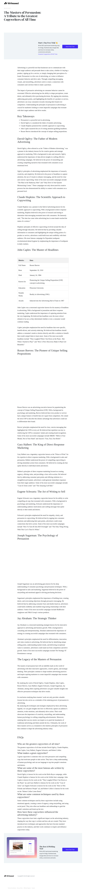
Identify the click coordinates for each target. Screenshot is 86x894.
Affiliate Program (27, 888)
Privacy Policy (20, 888)
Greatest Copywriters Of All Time (47, 54)
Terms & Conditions (12, 888)
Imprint (33, 888)
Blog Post (7, 8)
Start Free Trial (70, 46)
